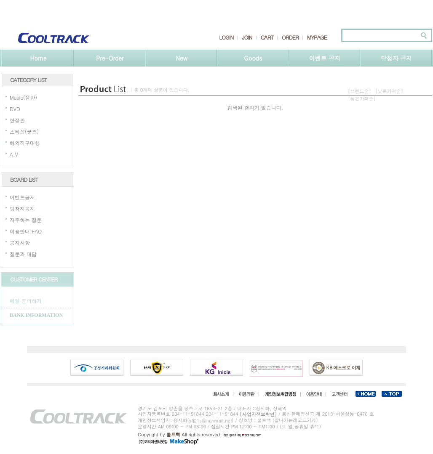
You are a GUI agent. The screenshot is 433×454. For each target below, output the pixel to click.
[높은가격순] (362, 99)
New (181, 58)
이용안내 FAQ (26, 231)
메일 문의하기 (26, 300)
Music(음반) (23, 97)
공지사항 (20, 242)
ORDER (290, 37)
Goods (253, 58)
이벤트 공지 (325, 58)
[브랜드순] (359, 91)
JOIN (247, 37)
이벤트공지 (22, 197)
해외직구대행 (25, 142)
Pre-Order (109, 58)
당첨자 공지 (396, 58)
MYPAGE (317, 37)
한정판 (17, 120)
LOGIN (226, 37)
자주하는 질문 (26, 219)
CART (267, 37)
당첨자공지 (22, 208)
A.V (14, 154)
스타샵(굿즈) (24, 131)
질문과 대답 (23, 254)
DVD (15, 108)
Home (38, 58)
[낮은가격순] (389, 91)
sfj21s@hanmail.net (210, 420)
